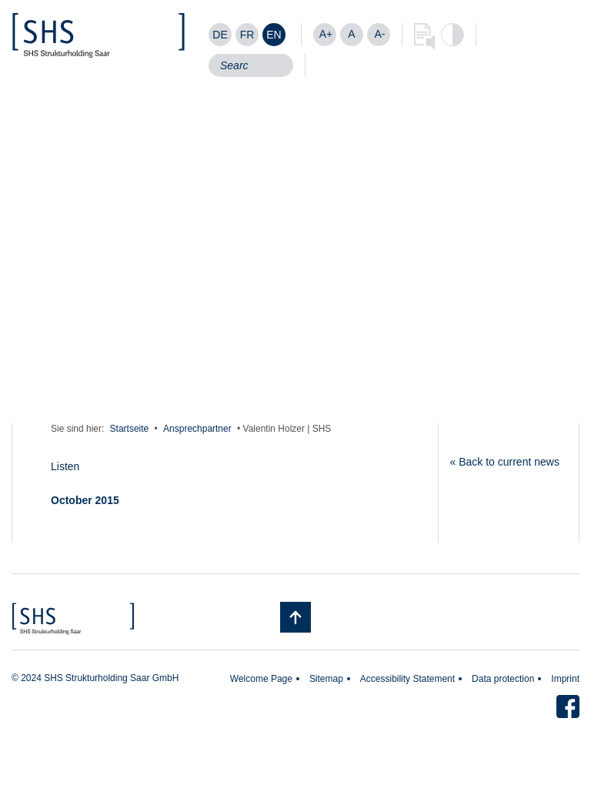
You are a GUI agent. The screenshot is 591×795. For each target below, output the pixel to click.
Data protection (503, 678)
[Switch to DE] (220, 34)
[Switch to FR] (247, 34)
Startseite (129, 428)
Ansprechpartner (197, 428)
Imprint (565, 678)
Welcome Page (261, 678)
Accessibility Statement (407, 678)
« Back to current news (504, 462)
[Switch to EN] (273, 34)
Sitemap (326, 678)
